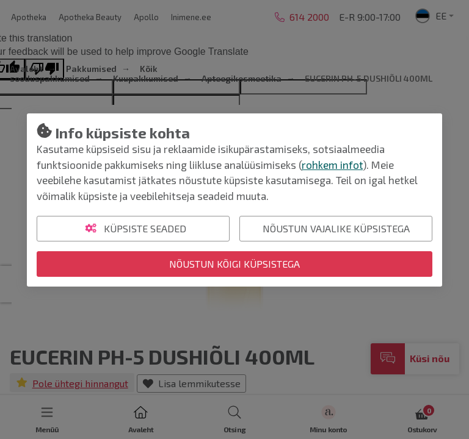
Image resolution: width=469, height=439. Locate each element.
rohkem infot (332, 165)
